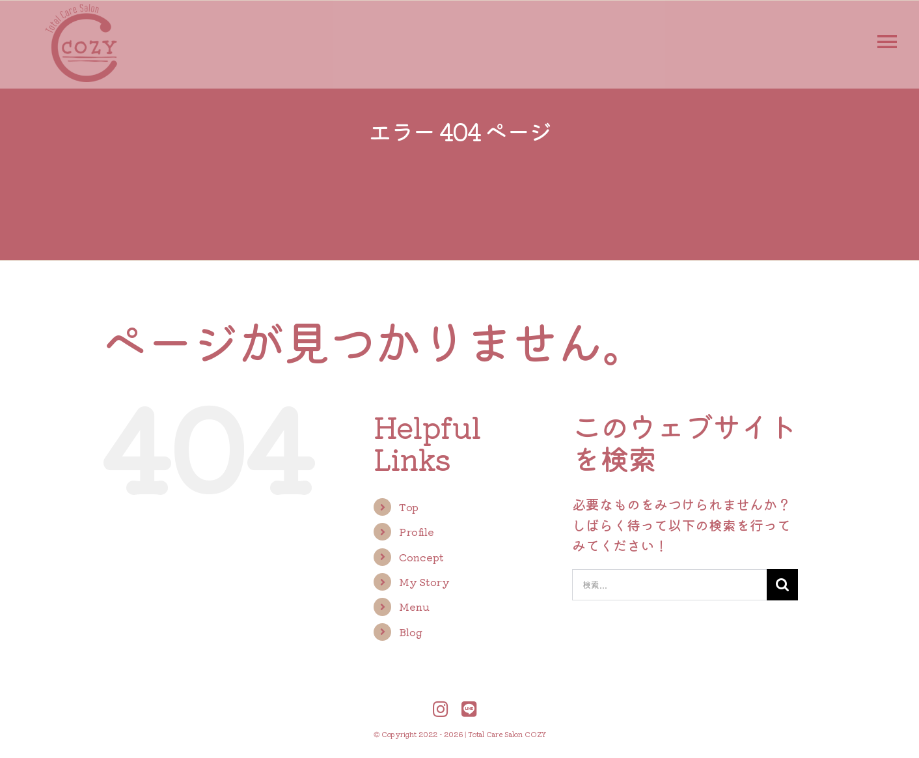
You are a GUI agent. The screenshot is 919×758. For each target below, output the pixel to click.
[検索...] (669, 584)
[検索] (782, 584)
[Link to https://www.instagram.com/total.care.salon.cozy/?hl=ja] (440, 709)
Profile (416, 531)
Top (408, 506)
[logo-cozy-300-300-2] (81, 10)
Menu (414, 606)
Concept (421, 557)
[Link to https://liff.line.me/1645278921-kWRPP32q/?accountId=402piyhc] (469, 709)
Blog (410, 631)
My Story (424, 581)
